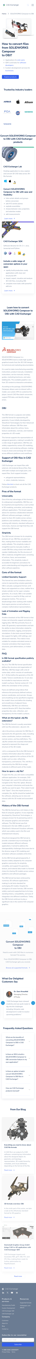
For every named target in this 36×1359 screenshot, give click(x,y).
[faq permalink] (8, 653)
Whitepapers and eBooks (25, 1307)
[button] (18, 1041)
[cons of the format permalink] (22, 572)
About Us (5, 1323)
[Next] (33, 1003)
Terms (13, 1352)
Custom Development (8, 1308)
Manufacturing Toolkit (8, 1305)
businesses (9, 70)
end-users (21, 60)
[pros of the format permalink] (22, 491)
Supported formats (25, 1303)
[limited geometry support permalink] (27, 577)
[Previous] (3, 1003)
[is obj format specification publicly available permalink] (12, 661)
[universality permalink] (14, 496)
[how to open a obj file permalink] (25, 771)
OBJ (4, 408)
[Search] (28, 5)
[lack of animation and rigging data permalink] (7, 614)
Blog (3, 1326)
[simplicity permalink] (12, 532)
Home (4, 14)
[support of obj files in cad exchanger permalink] (14, 461)
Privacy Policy (6, 1352)
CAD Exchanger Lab (8, 1314)
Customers (5, 1320)
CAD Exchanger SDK (8, 1311)
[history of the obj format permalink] (30, 805)
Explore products (10, 77)
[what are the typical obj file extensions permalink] (13, 720)
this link (10, 484)
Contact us (5, 1329)
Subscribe (18, 1344)
